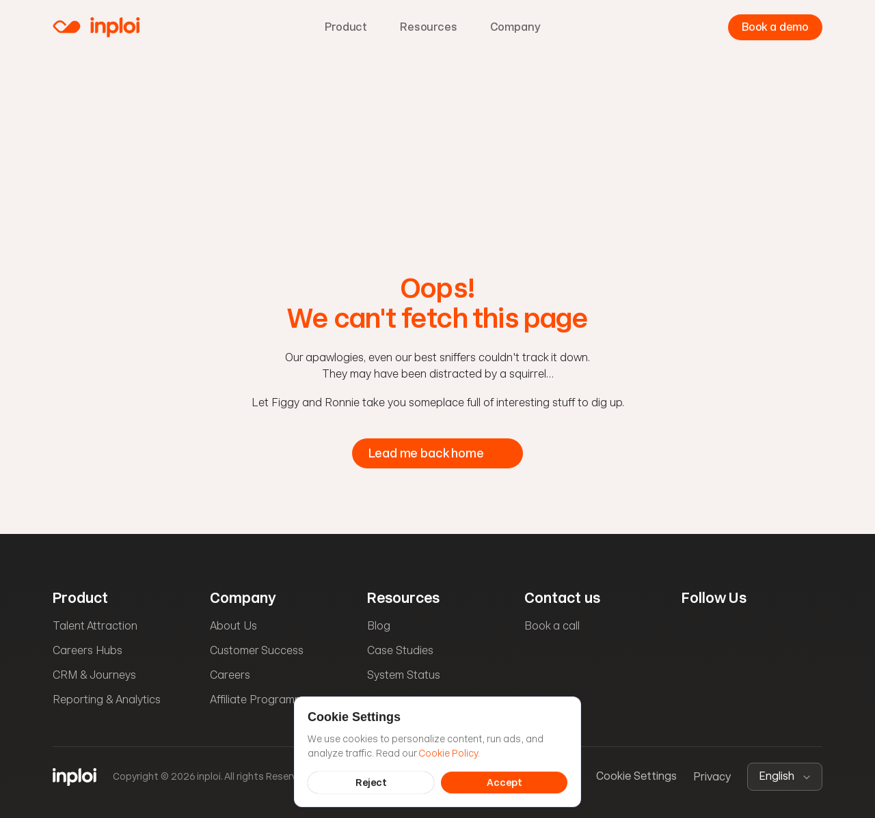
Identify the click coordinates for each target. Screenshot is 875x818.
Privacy (712, 776)
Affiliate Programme (260, 699)
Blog (378, 625)
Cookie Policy (448, 752)
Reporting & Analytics (107, 699)
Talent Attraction (95, 625)
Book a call (552, 625)
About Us (233, 625)
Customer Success (257, 650)
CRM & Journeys (94, 674)
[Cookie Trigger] (636, 777)
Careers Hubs (87, 650)
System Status (403, 674)
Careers (230, 674)
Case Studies (400, 650)
